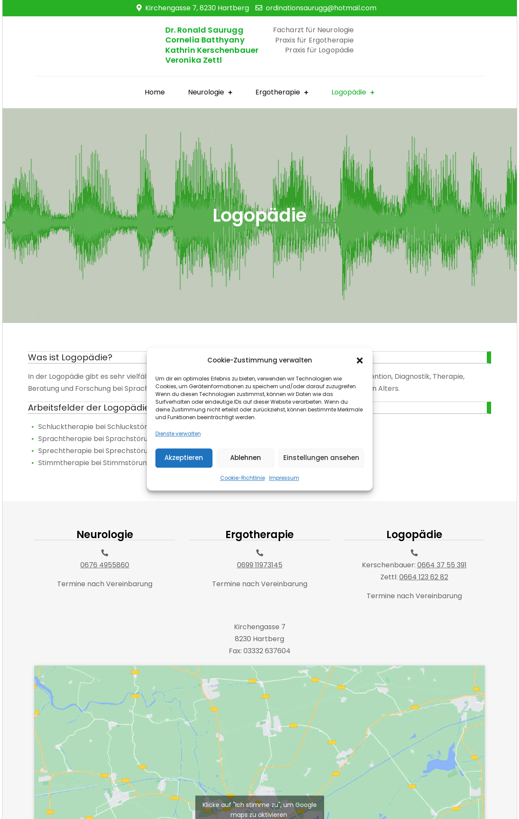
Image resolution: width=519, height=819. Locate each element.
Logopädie (348, 92)
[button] (359, 379)
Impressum (284, 496)
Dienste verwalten (178, 452)
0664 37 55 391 (442, 565)
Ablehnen (245, 476)
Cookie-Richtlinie (242, 496)
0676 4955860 (104, 565)
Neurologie (206, 92)
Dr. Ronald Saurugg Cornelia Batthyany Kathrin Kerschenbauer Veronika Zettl (212, 44)
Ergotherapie (277, 92)
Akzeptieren (183, 476)
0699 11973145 (259, 565)
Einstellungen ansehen (321, 476)
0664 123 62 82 (423, 577)
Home (155, 92)
